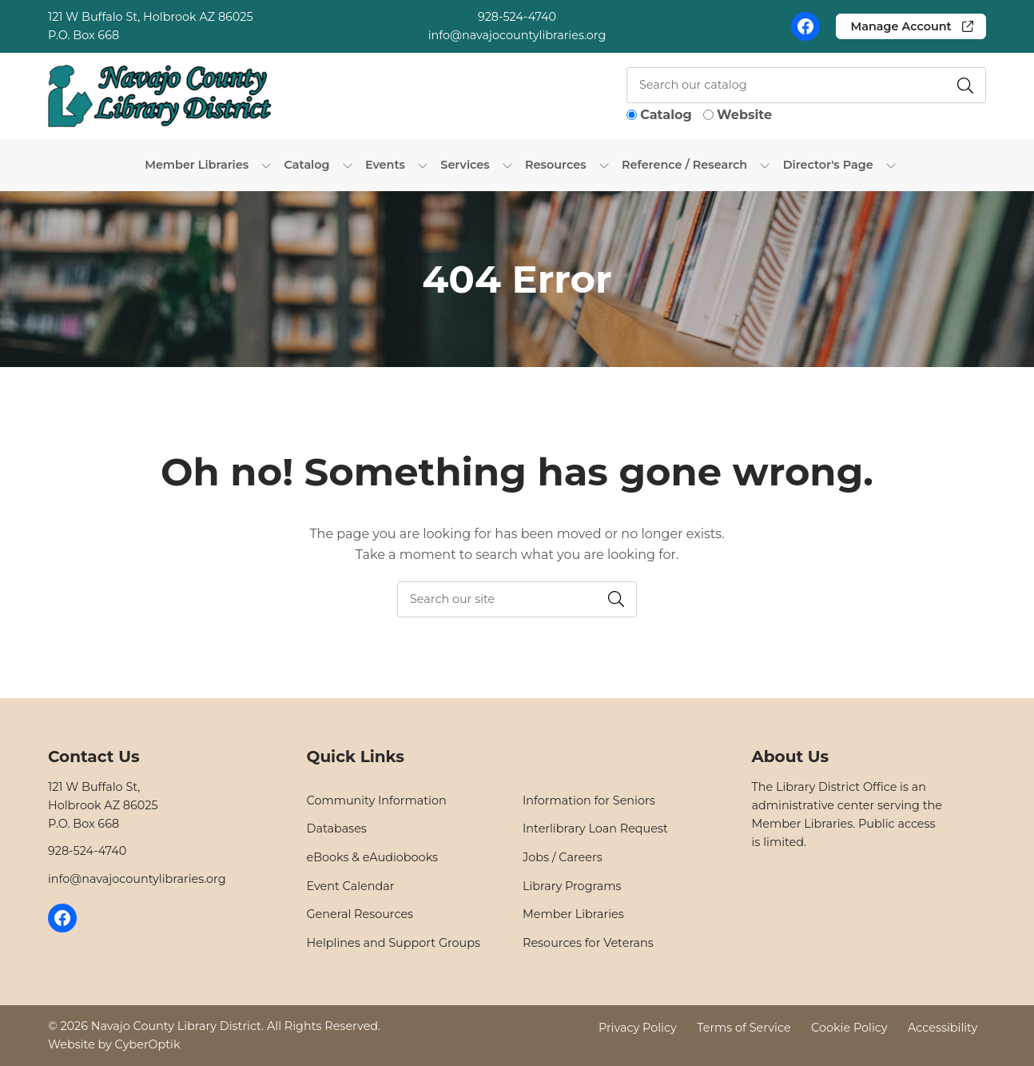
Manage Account (900, 26)
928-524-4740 (517, 17)
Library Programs (572, 886)
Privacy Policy (638, 1027)
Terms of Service (743, 1027)
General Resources (360, 914)
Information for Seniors (589, 800)
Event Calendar (351, 886)
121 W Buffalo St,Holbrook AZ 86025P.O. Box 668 (103, 805)
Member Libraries (573, 914)
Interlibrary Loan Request (595, 828)
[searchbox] (517, 599)
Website (744, 114)
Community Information (377, 800)
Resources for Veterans (588, 943)
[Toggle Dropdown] (266, 164)
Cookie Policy (849, 1027)
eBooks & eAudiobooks (373, 857)
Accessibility (942, 1027)
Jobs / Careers (563, 857)
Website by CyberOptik (114, 1044)
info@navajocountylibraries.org (517, 35)
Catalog (665, 114)
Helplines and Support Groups (394, 943)
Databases (337, 828)
